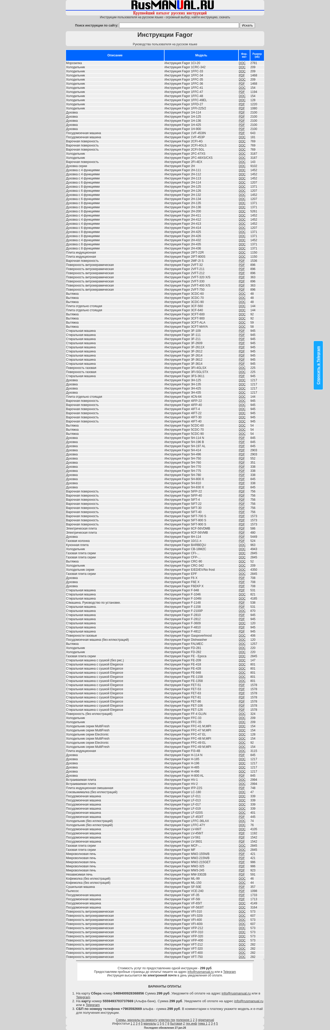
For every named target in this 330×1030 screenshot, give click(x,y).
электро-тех (166, 1020)
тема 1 (203, 1023)
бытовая (176, 1023)
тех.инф (191, 1023)
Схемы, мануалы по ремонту (137, 1020)
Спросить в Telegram (318, 365)
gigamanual (206, 1020)
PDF (242, 75)
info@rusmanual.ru (200, 972)
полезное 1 (184, 1020)
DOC (242, 63)
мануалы (150, 1023)
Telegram (229, 972)
